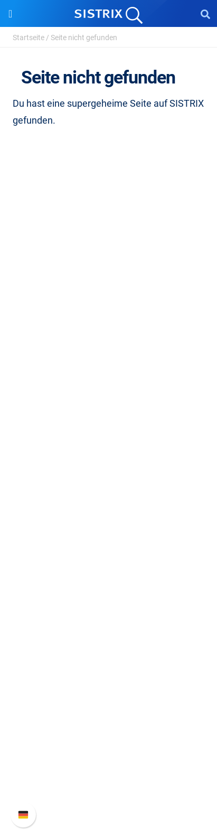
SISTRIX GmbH (108, 306)
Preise (108, 448)
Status (109, 791)
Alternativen (109, 653)
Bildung (109, 361)
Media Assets (108, 670)
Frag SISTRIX (109, 552)
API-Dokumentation (108, 757)
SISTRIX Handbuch (108, 724)
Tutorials (108, 636)
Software (108, 427)
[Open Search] (205, 13)
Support (109, 703)
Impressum (108, 394)
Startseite (28, 37)
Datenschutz (108, 378)
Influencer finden (108, 499)
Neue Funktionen (108, 740)
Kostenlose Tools (108, 619)
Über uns (108, 327)
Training (108, 569)
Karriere (109, 344)
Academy (108, 586)
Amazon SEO (108, 482)
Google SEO (109, 465)
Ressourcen (108, 531)
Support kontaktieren (108, 774)
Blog (108, 603)
